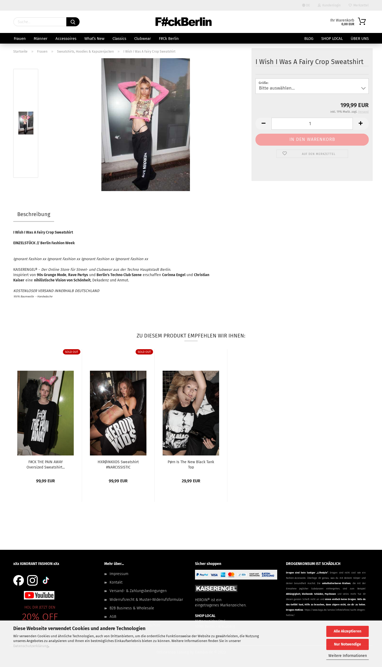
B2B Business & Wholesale (132, 608)
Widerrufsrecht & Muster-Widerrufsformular (146, 599)
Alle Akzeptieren (347, 631)
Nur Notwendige (347, 644)
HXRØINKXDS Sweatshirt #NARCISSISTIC (118, 464)
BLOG (308, 38)
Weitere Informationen (347, 655)
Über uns (360, 38)
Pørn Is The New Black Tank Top (191, 464)
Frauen (20, 38)
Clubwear (142, 38)
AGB (113, 616)
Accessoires (65, 38)
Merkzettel (359, 5)
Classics (119, 38)
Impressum (119, 574)
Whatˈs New (94, 38)
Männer (40, 38)
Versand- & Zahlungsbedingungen (138, 591)
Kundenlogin (329, 5)
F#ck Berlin (169, 38)
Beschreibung (33, 214)
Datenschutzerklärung (30, 646)
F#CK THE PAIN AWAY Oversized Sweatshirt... (46, 464)
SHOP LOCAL (332, 38)
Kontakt (116, 582)
